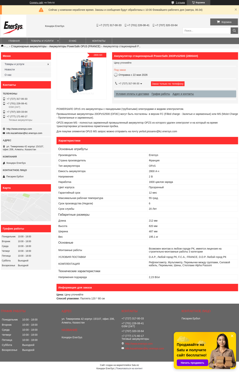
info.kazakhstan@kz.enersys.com (24, 133)
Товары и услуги (42, 40)
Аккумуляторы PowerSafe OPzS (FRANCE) (74, 46)
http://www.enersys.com (19, 128)
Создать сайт (36, 2)
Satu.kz (135, 365)
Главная (14, 40)
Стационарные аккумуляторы (29, 46)
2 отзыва (180, 2)
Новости (10, 69)
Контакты (98, 40)
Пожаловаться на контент (129, 368)
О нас (73, 40)
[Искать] (234, 30)
